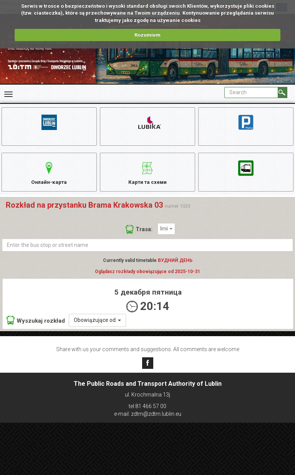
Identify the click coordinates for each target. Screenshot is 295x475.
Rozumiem (147, 35)
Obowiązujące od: (97, 325)
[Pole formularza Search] (251, 92)
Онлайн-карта (49, 175)
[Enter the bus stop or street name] (147, 250)
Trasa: (139, 234)
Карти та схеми (147, 175)
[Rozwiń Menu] (8, 94)
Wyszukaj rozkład (36, 325)
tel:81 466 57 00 (147, 406)
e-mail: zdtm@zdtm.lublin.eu (147, 414)
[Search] (282, 92)
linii (166, 233)
